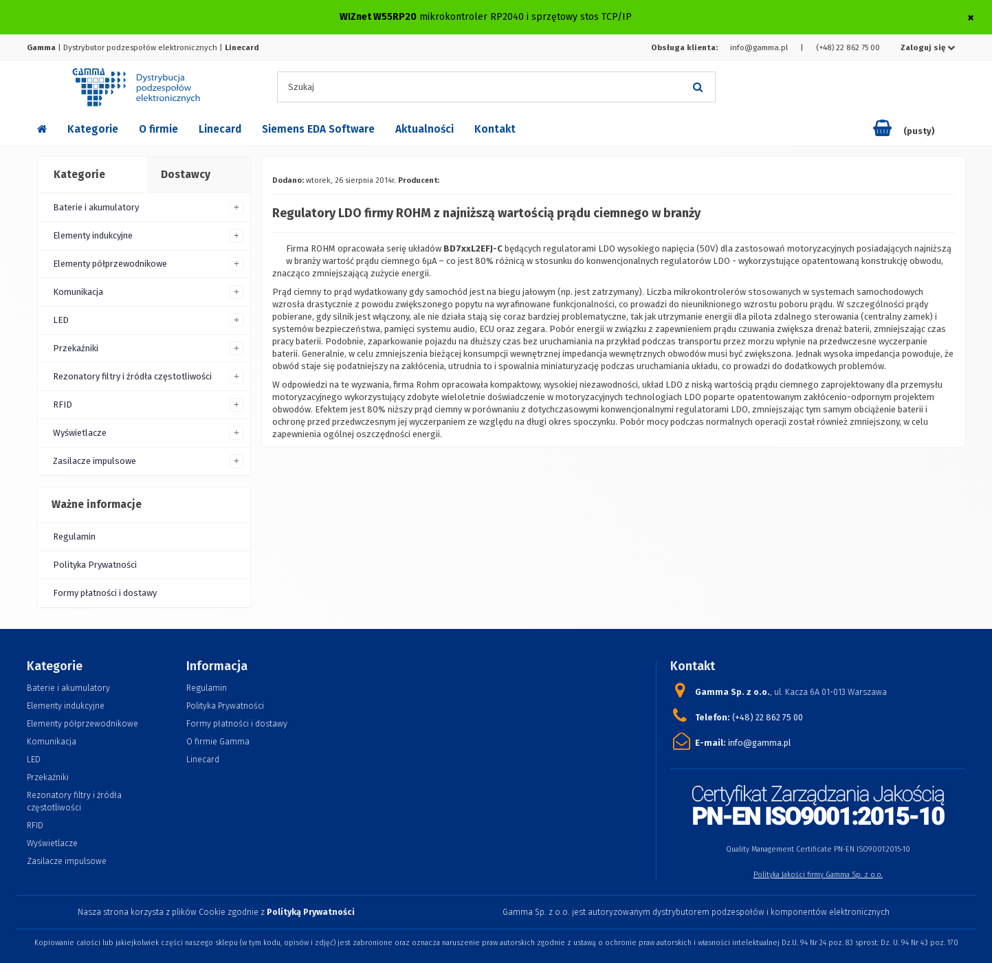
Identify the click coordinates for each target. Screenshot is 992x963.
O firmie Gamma (218, 741)
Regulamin (74, 536)
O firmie (158, 129)
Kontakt (495, 129)
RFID (62, 404)
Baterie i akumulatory (96, 207)
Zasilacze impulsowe (94, 461)
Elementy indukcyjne (93, 235)
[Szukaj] (698, 86)
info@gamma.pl (759, 47)
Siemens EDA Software (318, 129)
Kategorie (92, 129)
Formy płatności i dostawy (105, 593)
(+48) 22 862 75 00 (848, 47)
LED (61, 320)
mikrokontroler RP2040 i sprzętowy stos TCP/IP (525, 17)
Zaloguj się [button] (928, 47)
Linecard (220, 129)
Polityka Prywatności (95, 565)
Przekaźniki (75, 348)
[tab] (91, 175)
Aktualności (424, 129)
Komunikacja (78, 292)
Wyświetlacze (80, 433)
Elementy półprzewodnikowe (110, 263)
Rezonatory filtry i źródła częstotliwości (132, 376)
